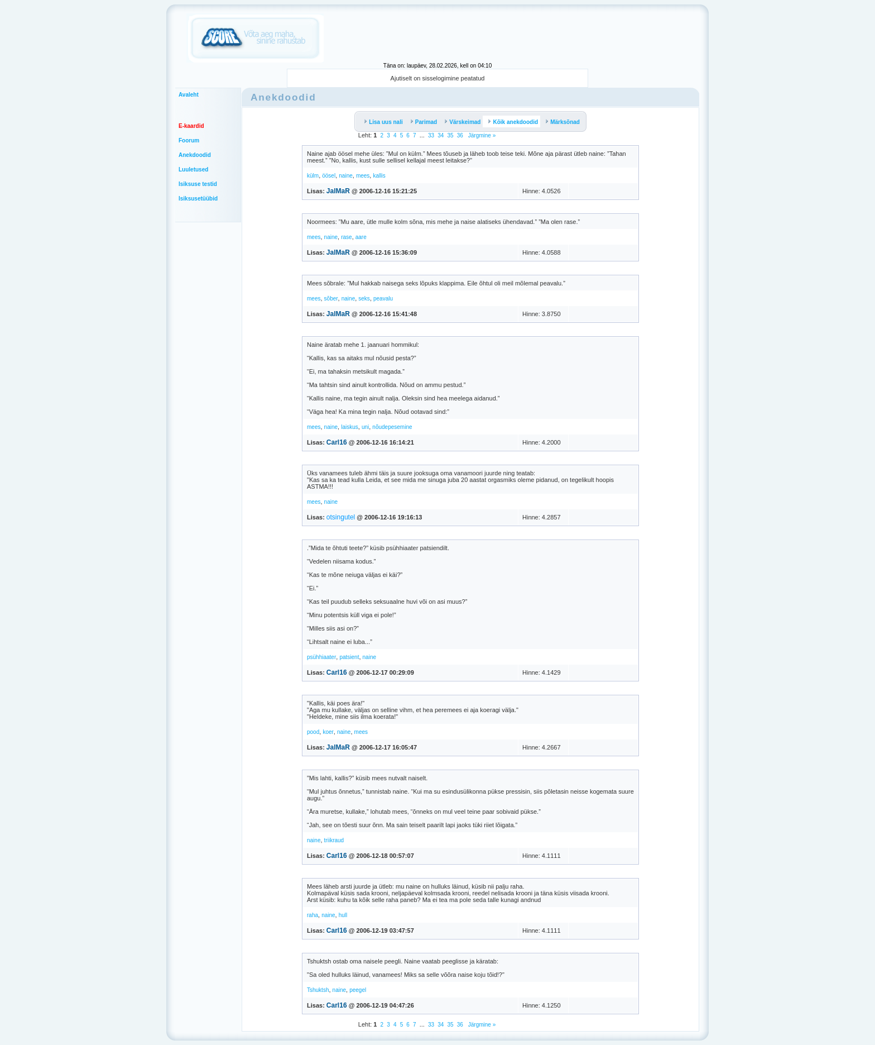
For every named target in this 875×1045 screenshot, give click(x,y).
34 (441, 135)
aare (361, 237)
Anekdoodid (195, 155)
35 (450, 135)
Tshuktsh (318, 990)
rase (346, 237)
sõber (331, 298)
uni (365, 427)
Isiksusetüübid (198, 198)
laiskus (349, 427)
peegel (357, 990)
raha (312, 915)
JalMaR (338, 191)
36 (460, 135)
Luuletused (193, 169)
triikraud (334, 840)
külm (313, 176)
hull (343, 915)
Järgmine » (481, 135)
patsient (349, 657)
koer (328, 732)
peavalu (383, 298)
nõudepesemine (392, 427)
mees (362, 176)
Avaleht (189, 95)
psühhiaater (321, 657)
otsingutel (340, 517)
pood (313, 732)
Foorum (189, 140)
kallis (379, 176)
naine (345, 176)
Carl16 (336, 442)
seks (364, 298)
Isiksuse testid (198, 184)
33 (431, 135)
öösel (328, 176)
